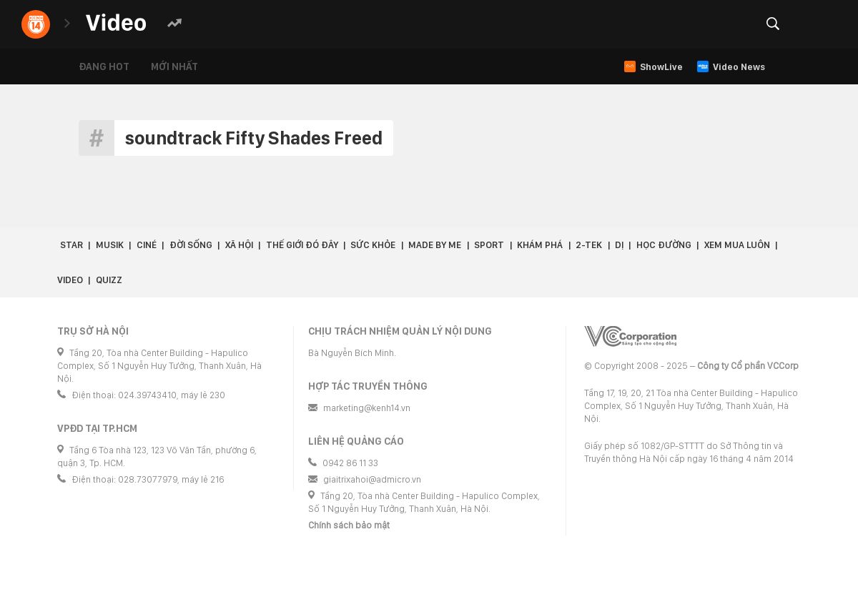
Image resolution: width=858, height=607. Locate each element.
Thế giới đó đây (302, 245)
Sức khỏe (372, 245)
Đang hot (104, 66)
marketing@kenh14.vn (366, 408)
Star (71, 245)
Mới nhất (174, 66)
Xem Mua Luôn (737, 245)
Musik (110, 245)
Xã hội (239, 245)
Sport (489, 245)
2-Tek (589, 245)
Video (70, 280)
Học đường (663, 245)
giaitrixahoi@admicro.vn (372, 479)
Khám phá (540, 245)
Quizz (109, 280)
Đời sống (190, 245)
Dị (619, 245)
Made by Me (434, 245)
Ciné (147, 245)
